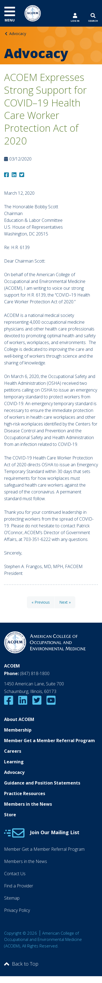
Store (10, 815)
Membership (18, 730)
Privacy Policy (17, 910)
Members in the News (28, 804)
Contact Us (15, 874)
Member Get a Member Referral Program (49, 740)
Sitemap (12, 898)
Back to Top (21, 963)
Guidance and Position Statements (42, 783)
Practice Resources (24, 793)
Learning (14, 762)
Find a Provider (18, 886)
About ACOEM (19, 719)
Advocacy (17, 33)
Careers (12, 751)
